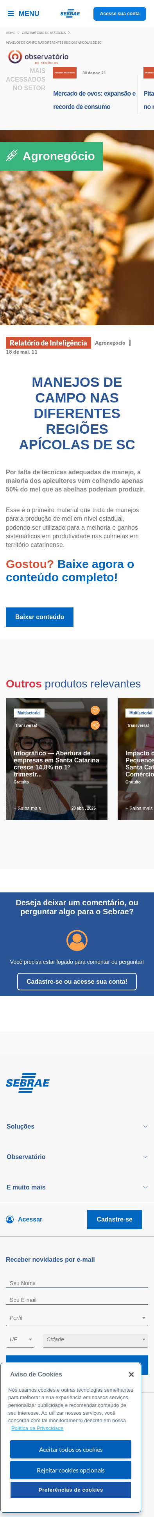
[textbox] (81, 1317)
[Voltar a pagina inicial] (77, 14)
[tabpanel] (58, 759)
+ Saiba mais (27, 808)
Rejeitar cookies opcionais (71, 1470)
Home (10, 33)
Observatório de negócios (44, 33)
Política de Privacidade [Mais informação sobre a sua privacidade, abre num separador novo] (37, 1428)
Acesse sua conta (120, 13)
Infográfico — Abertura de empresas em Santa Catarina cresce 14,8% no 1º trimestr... (56, 764)
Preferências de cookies (71, 1490)
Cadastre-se (115, 1219)
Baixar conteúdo (39, 617)
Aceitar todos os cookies (71, 1449)
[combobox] (77, 1319)
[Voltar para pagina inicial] (77, 1083)
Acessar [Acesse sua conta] (30, 1219)
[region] (70, 1437)
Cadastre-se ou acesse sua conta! (77, 981)
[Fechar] (131, 1374)
